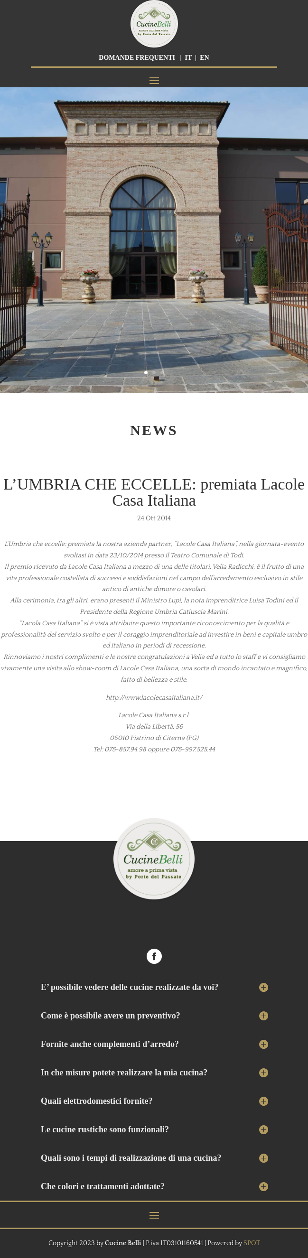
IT (188, 57)
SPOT (251, 1243)
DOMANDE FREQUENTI (137, 57)
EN (204, 57)
